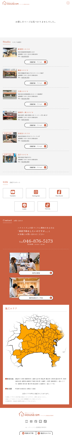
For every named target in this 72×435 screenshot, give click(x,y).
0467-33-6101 (25, 119)
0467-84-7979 (25, 77)
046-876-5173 (25, 56)
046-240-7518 (25, 98)
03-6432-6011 (25, 141)
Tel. (36, 241)
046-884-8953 (25, 162)
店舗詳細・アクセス (36, 62)
